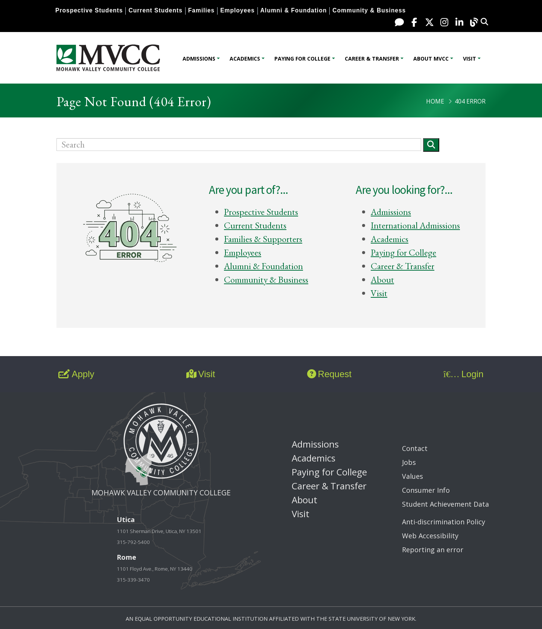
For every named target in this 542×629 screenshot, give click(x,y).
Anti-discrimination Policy (443, 521)
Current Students (155, 10)
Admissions (199, 58)
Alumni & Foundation (293, 10)
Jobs (409, 462)
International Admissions (415, 225)
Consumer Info (426, 490)
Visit (469, 58)
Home (435, 101)
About (382, 279)
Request (329, 374)
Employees (237, 10)
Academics (245, 58)
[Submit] (431, 144)
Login (463, 374)
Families (201, 10)
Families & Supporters (263, 239)
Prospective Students (89, 10)
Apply (76, 374)
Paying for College (302, 58)
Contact (415, 448)
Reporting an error (432, 549)
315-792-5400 (133, 542)
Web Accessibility (430, 535)
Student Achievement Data (445, 504)
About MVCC (431, 58)
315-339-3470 (133, 579)
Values (412, 476)
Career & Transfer (372, 58)
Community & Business (369, 10)
